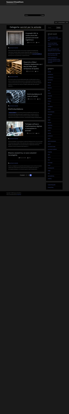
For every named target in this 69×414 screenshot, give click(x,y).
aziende (49, 82)
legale (49, 119)
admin (38, 42)
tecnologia (50, 162)
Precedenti (22, 175)
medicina (50, 127)
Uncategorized (51, 167)
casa (49, 90)
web (49, 173)
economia (50, 95)
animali (49, 71)
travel (49, 165)
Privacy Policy (50, 187)
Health (49, 109)
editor (39, 98)
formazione (50, 106)
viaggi (49, 170)
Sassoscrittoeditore (14, 2)
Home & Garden (51, 111)
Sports (49, 157)
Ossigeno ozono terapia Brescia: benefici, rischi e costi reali (54, 38)
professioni (50, 135)
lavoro (49, 117)
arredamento (50, 77)
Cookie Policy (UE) (51, 184)
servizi (49, 143)
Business (50, 87)
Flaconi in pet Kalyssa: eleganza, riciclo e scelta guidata (53, 44)
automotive (50, 79)
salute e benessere (52, 141)
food (49, 103)
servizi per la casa (51, 146)
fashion (49, 98)
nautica (49, 133)
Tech (49, 159)
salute (49, 138)
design (49, 93)
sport (49, 154)
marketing (50, 125)
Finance (49, 101)
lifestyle (49, 122)
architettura (50, 74)
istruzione (50, 114)
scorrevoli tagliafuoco (37, 53)
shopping (50, 151)
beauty (49, 85)
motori (49, 130)
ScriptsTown (19, 194)
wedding (49, 178)
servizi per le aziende (14, 47)
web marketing (51, 176)
